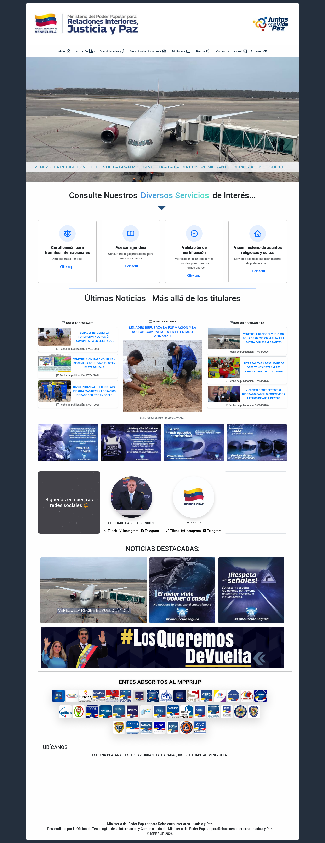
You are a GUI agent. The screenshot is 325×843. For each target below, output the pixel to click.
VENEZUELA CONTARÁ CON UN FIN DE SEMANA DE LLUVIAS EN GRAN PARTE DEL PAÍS (94, 363)
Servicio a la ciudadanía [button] (148, 51)
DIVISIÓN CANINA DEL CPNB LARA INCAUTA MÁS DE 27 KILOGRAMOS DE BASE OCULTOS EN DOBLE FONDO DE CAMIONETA (94, 391)
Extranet (259, 50)
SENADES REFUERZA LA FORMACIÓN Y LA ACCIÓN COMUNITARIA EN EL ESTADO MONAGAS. (162, 332)
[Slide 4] (101, 621)
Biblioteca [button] (181, 50)
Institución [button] (83, 50)
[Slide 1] (79, 621)
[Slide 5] (109, 621)
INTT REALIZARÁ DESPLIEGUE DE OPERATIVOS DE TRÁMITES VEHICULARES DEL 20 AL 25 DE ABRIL (263, 368)
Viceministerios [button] (111, 50)
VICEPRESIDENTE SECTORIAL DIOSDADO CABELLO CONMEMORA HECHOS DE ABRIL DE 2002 (263, 394)
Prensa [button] (203, 50)
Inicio (64, 50)
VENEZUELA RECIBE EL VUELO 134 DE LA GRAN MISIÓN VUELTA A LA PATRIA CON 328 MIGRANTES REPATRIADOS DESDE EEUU (263, 338)
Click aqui (67, 267)
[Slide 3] (94, 621)
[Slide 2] (86, 621)
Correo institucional (231, 50)
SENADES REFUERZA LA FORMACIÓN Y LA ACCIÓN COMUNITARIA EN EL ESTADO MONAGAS (94, 337)
